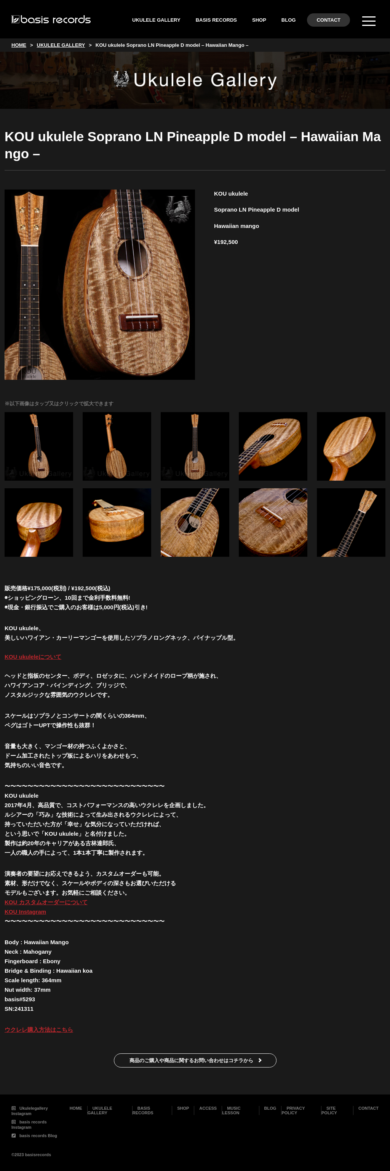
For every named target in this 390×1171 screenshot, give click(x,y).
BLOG (288, 20)
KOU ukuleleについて (33, 656)
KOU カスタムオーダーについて (46, 902)
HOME (76, 1108)
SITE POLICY (329, 1110)
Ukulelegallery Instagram (29, 1111)
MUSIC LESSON (231, 1110)
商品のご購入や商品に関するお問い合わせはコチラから (191, 1060)
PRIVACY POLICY (293, 1110)
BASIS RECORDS (216, 20)
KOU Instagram (25, 911)
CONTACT (328, 20)
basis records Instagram (29, 1125)
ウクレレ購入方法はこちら (39, 1029)
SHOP (259, 20)
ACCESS (208, 1108)
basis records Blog (34, 1135)
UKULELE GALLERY (156, 20)
